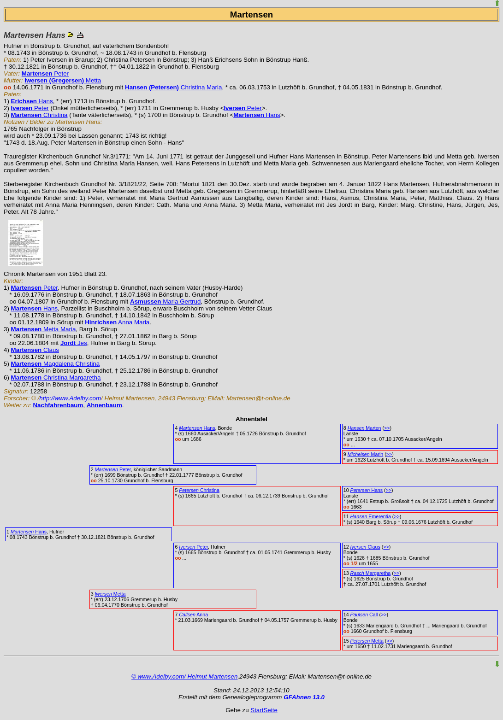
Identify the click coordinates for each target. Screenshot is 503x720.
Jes (73, 343)
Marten (364, 428)
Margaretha (370, 573)
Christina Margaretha (56, 377)
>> (387, 428)
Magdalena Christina (55, 363)
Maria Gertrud (165, 301)
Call (364, 614)
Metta (62, 80)
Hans (32, 101)
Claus (35, 349)
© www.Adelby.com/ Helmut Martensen (184, 676)
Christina (39, 114)
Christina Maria (173, 87)
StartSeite (264, 710)
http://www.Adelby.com (70, 398)
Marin (366, 454)
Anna (193, 614)
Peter (45, 73)
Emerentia (370, 516)
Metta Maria (43, 329)
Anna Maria (117, 322)
